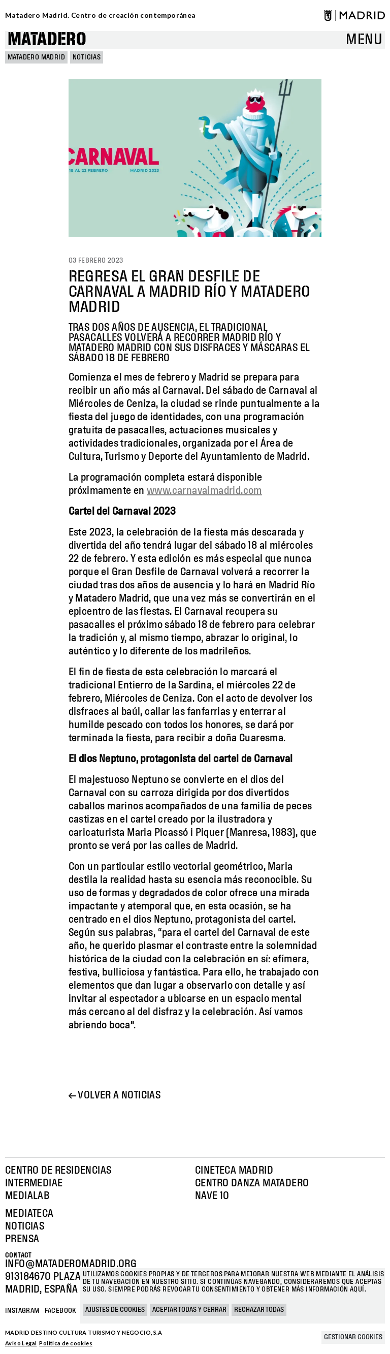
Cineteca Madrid (234, 1171)
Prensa (22, 1239)
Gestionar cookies (353, 1337)
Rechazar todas (259, 1309)
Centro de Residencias (58, 1171)
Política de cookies (65, 1343)
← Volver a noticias (115, 1095)
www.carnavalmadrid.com (204, 491)
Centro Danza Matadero (252, 1183)
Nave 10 (212, 1196)
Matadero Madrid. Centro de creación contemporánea (100, 15)
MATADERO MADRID (36, 57)
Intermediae (33, 1183)
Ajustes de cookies (115, 1309)
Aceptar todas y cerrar (189, 1309)
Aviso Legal (21, 1343)
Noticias (87, 57)
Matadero (47, 40)
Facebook (60, 1310)
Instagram (22, 1310)
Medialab (27, 1196)
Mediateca (29, 1214)
